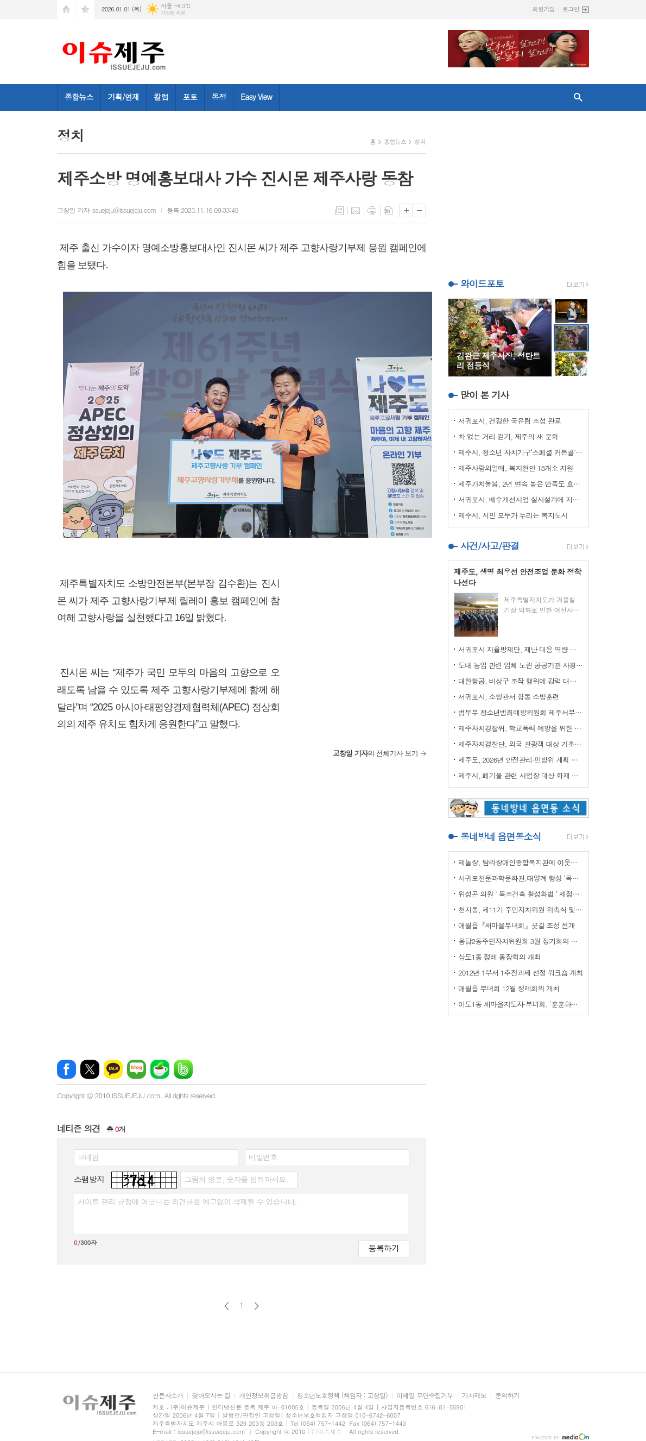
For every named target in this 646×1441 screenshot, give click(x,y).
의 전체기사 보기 (375, 753)
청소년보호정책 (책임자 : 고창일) (342, 1396)
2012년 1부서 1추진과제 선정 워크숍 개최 (520, 972)
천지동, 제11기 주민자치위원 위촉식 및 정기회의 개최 (520, 909)
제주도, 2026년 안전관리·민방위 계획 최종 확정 (520, 759)
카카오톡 (113, 1069)
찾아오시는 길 (211, 1396)
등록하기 (384, 1248)
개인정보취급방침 (263, 1396)
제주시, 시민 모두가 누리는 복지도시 (513, 515)
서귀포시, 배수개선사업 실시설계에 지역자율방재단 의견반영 (520, 499)
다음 (256, 1306)
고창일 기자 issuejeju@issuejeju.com (106, 210)
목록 (339, 210)
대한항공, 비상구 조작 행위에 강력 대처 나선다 (520, 681)
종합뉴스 (79, 96)
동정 (219, 96)
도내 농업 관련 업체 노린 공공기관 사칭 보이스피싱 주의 (520, 665)
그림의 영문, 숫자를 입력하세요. (236, 1179)
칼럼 (161, 96)
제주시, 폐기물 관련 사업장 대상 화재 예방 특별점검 (520, 775)
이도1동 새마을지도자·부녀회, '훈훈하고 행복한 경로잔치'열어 (520, 1004)
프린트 (371, 210)
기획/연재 (124, 96)
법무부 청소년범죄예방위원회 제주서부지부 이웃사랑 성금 (520, 712)
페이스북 (66, 1069)
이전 (226, 1306)
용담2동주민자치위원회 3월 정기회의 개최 (520, 941)
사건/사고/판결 (489, 545)
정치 (420, 141)
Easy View (256, 96)
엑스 (89, 1069)
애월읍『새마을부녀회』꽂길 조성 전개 (516, 925)
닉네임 (88, 1157)
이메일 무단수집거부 (424, 1396)
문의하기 (507, 1396)
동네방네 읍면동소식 (500, 836)
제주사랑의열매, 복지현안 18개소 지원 (515, 468)
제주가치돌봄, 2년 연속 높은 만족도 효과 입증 (520, 484)
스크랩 (388, 210)
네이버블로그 (136, 1069)
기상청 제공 (173, 12)
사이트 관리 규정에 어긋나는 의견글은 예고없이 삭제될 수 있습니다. (187, 1201)
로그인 (570, 9)
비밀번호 (263, 1157)
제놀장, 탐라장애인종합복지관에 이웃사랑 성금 (520, 862)
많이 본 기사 (484, 394)
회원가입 (544, 9)
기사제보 (474, 1396)
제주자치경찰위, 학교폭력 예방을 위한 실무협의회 (520, 728)
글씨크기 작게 (419, 210)
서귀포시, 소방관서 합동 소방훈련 (508, 696)
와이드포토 (482, 283)
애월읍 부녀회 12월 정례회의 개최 (509, 988)
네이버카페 (159, 1069)
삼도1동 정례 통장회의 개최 (499, 957)
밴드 (183, 1069)
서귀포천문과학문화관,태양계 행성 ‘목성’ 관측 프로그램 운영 (520, 878)
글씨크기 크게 (406, 210)
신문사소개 (168, 1396)
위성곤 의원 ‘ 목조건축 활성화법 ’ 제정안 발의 (520, 894)
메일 (355, 210)
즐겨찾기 (85, 9)
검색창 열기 (578, 97)
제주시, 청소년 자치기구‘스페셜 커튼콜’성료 (520, 452)
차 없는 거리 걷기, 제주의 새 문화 (508, 436)
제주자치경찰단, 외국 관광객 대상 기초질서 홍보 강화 (520, 744)
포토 (190, 96)
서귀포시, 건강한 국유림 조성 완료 (509, 421)
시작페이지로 (66, 9)
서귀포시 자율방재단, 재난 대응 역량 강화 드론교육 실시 (520, 649)
